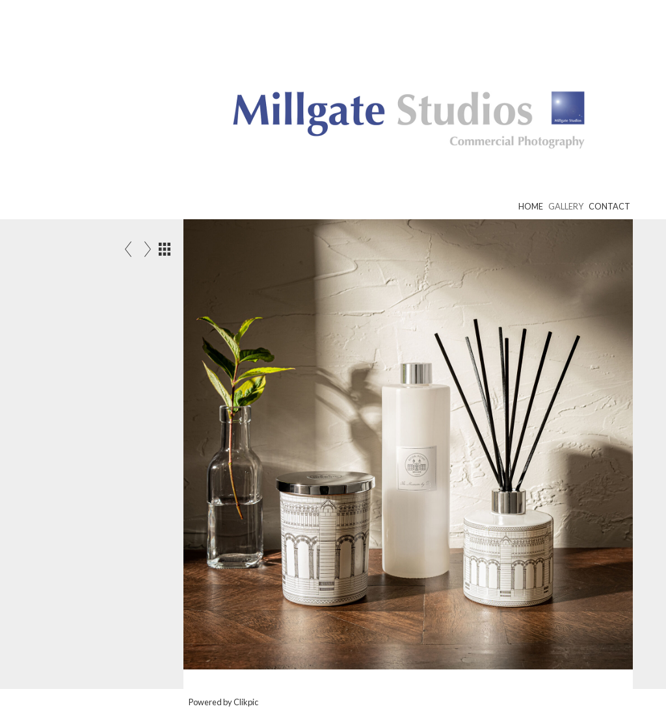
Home (530, 206)
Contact (609, 206)
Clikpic (245, 702)
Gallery (565, 206)
